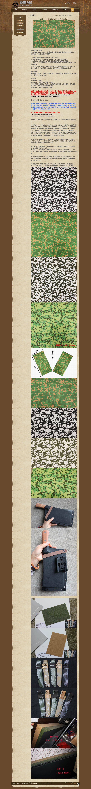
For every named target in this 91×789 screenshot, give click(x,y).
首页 (60, 15)
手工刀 (20, 20)
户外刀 (20, 25)
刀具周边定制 (20, 23)
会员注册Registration (75, 3)
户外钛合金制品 (20, 32)
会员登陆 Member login (67, 3)
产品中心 (64, 15)
